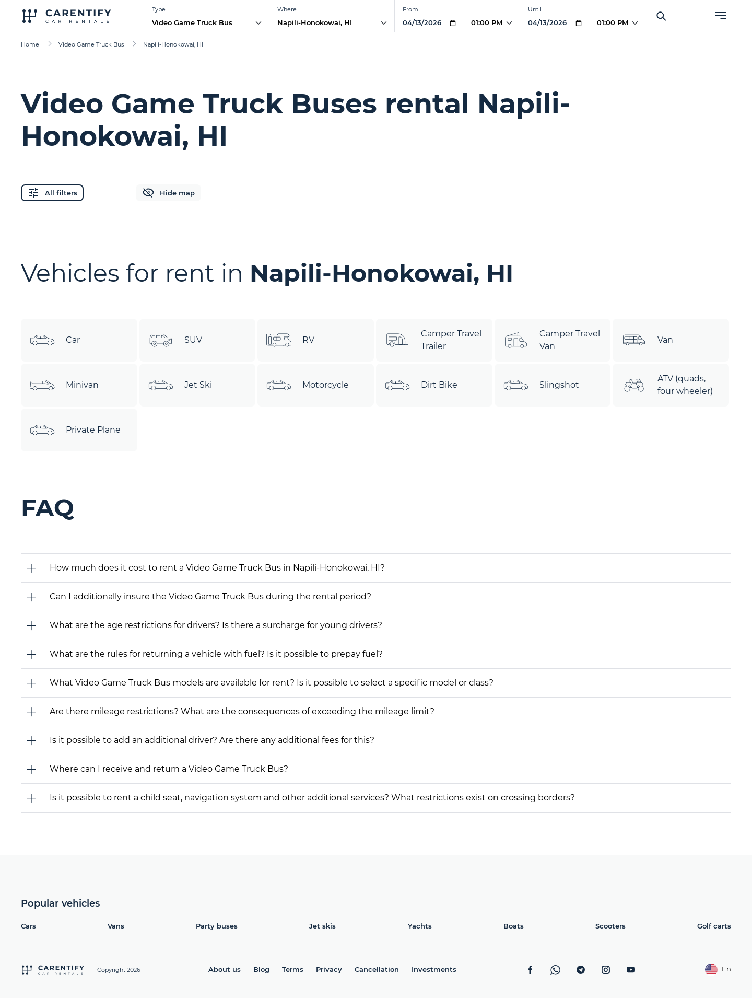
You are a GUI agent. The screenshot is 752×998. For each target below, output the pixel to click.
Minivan (64, 385)
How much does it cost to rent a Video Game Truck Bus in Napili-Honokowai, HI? (217, 568)
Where (287, 9)
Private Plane (75, 430)
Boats (513, 926)
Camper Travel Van (551, 340)
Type (159, 9)
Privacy (329, 969)
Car (54, 340)
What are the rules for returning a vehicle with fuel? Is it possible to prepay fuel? (216, 654)
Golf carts (714, 926)
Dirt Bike (420, 385)
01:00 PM (486, 22)
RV (290, 340)
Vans (116, 926)
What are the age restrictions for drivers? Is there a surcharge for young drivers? (216, 625)
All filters (52, 193)
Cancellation (377, 969)
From (410, 9)
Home (30, 44)
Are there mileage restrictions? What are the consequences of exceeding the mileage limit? (242, 711)
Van (647, 340)
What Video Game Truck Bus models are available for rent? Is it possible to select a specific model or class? (272, 683)
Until (535, 9)
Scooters (610, 926)
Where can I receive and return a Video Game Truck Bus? (169, 769)
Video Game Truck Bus (192, 22)
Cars (28, 926)
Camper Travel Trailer (432, 340)
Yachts (420, 926)
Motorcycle (307, 385)
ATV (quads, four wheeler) (667, 385)
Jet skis (322, 926)
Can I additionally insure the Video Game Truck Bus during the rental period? (210, 596)
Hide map (168, 193)
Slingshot (541, 385)
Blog (261, 969)
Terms (292, 969)
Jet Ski (180, 385)
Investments (434, 969)
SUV (175, 340)
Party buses (217, 926)
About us (224, 969)
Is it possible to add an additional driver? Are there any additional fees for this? (212, 740)
